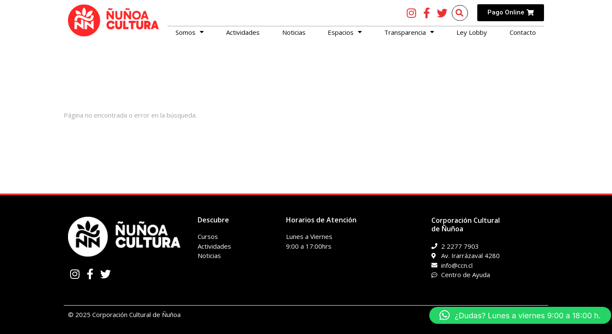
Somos (190, 32)
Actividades (243, 32)
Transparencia (409, 32)
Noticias (294, 32)
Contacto (523, 32)
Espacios (345, 32)
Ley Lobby (471, 32)
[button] (520, 315)
